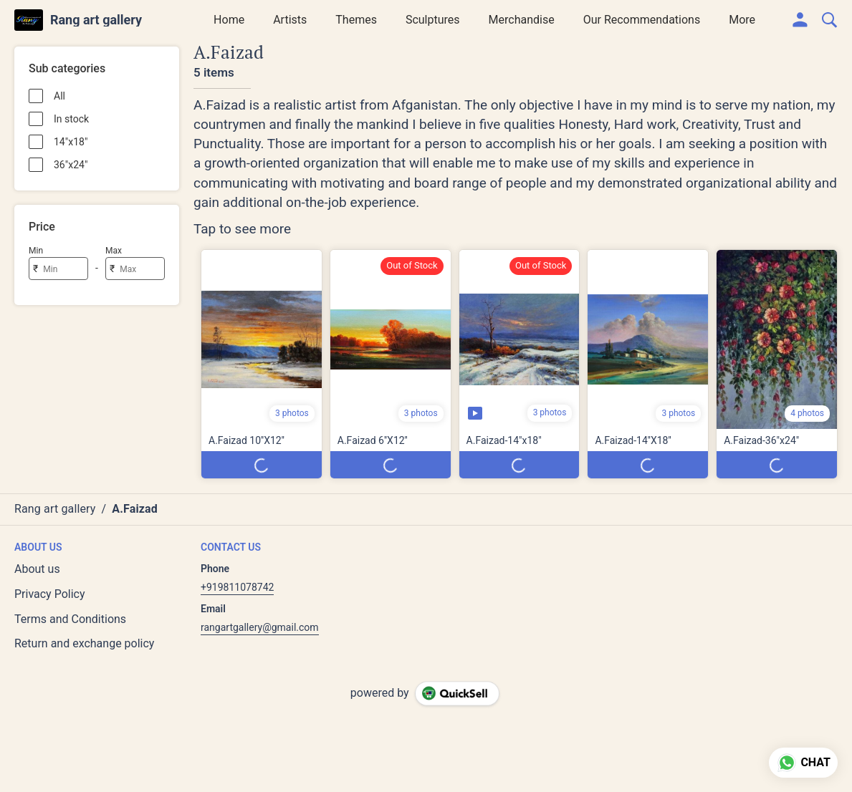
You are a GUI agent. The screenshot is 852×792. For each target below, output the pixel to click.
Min (36, 251)
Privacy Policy (49, 594)
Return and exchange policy (84, 643)
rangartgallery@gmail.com (260, 627)
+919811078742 (237, 587)
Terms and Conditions (70, 619)
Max (113, 251)
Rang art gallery (96, 20)
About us (37, 569)
